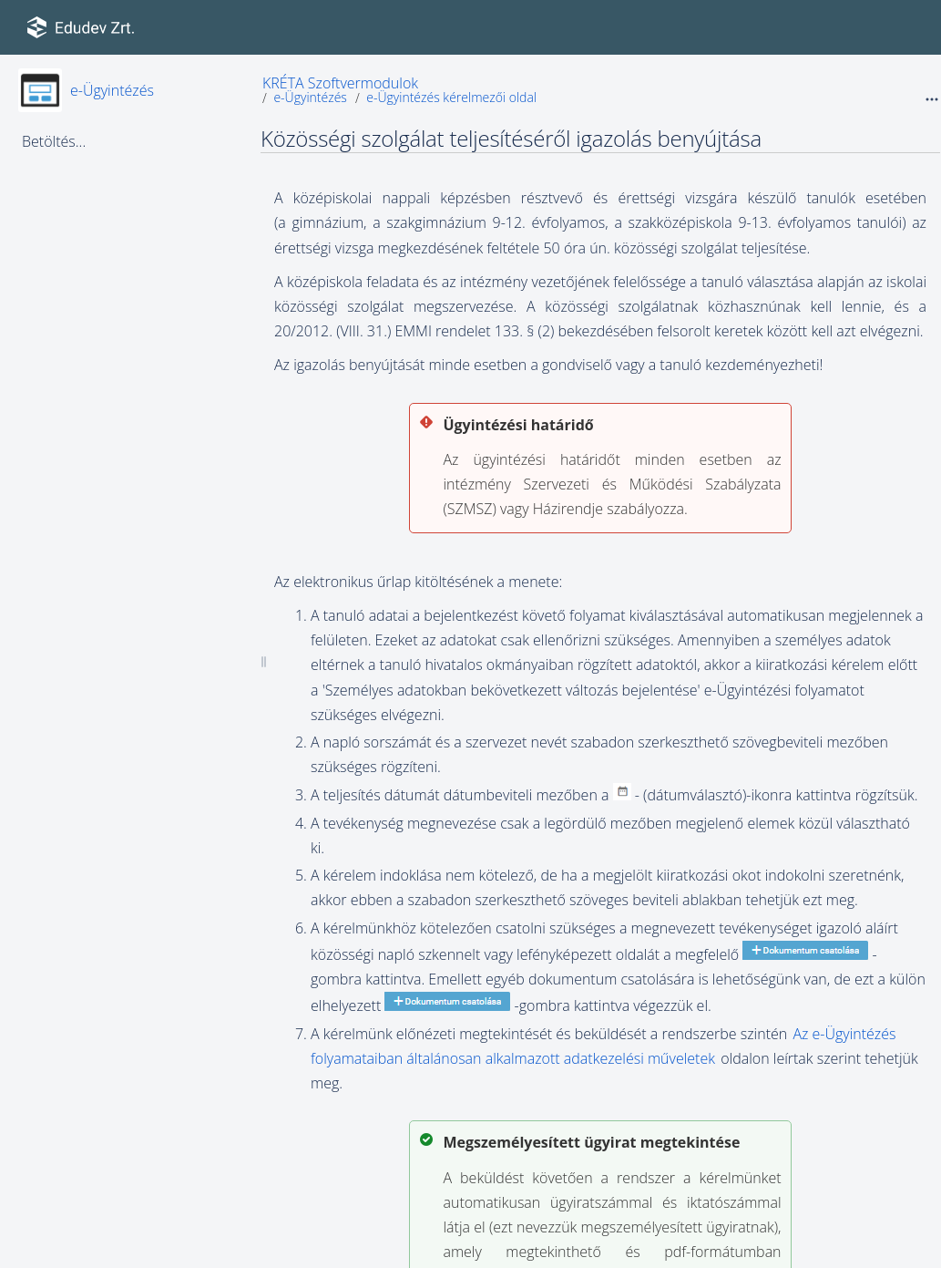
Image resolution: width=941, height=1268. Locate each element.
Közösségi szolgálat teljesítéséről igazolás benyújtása (511, 138)
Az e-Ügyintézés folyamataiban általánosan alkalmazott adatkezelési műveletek (603, 1046)
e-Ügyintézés (112, 90)
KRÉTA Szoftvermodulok (340, 83)
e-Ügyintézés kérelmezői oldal (451, 97)
